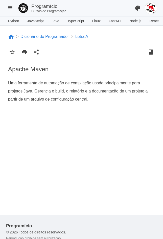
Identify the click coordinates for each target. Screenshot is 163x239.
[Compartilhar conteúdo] (36, 52)
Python (13, 21)
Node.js (135, 21)
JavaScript (35, 21)
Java (55, 21)
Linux (96, 21)
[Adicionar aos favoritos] (12, 52)
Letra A (81, 36)
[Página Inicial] (11, 37)
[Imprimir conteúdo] (24, 52)
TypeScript (75, 21)
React (154, 21)
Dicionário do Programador (44, 36)
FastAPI (115, 21)
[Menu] (10, 8)
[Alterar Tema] (138, 8)
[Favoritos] (151, 52)
